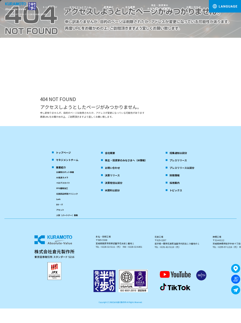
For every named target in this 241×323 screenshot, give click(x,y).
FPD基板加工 (62, 188)
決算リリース (112, 175)
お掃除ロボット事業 (65, 172)
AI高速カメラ (62, 177)
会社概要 (130, 6)
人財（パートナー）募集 (67, 215)
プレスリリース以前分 (182, 168)
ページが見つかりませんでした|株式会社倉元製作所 (26, 14)
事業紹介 (109, 6)
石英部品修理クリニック (67, 194)
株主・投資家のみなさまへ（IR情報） (159, 7)
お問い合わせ (193, 6)
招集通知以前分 (178, 153)
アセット (60, 210)
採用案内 (175, 183)
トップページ (50, 6)
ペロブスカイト (63, 183)
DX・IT (59, 204)
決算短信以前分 (113, 183)
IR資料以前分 (112, 190)
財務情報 (175, 175)
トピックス (176, 190)
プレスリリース (178, 160)
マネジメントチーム (80, 6)
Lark (58, 199)
